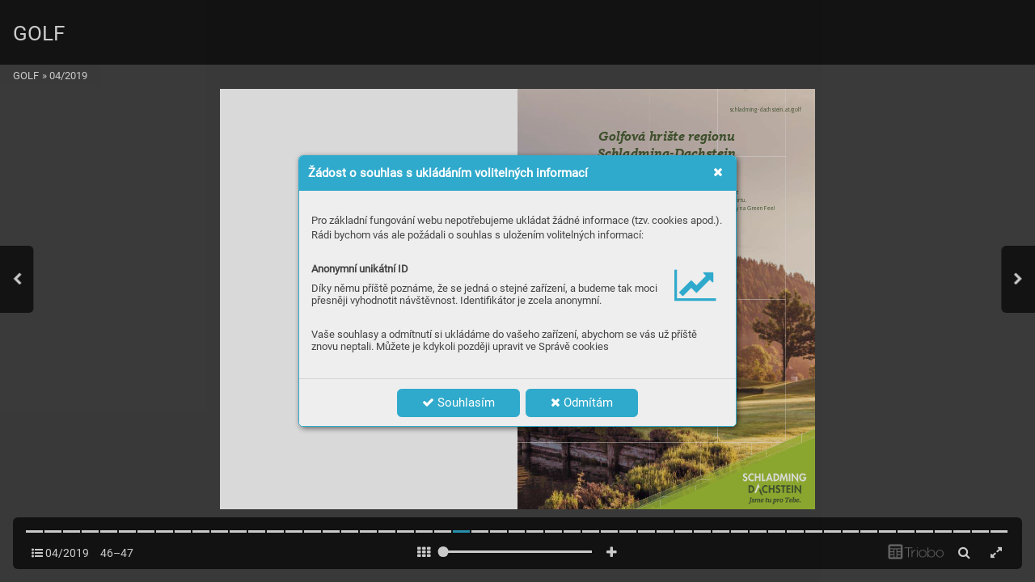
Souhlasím (458, 402)
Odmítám (582, 402)
